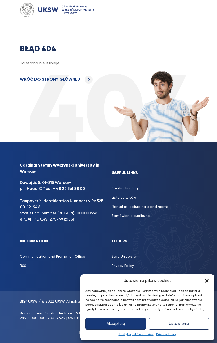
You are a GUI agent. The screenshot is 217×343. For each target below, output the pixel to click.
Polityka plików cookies (136, 334)
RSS (23, 266)
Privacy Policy (166, 334)
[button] (206, 280)
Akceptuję (116, 324)
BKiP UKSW (29, 301)
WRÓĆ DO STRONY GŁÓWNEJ (56, 80)
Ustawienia (179, 324)
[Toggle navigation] (188, 10)
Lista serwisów (124, 197)
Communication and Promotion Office (52, 256)
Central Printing (125, 188)
